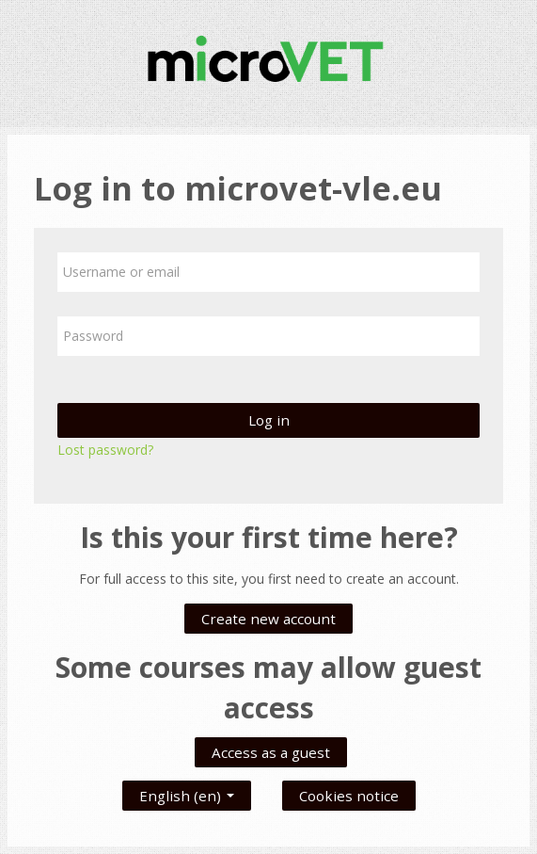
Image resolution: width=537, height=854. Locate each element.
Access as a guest (271, 752)
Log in (269, 420)
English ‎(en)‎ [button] (186, 792)
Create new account (268, 618)
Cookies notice (349, 795)
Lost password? (105, 450)
